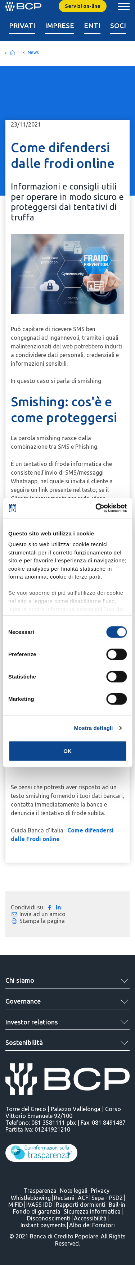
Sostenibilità (24, 1042)
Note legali (73, 1190)
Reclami (64, 1198)
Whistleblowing (31, 1198)
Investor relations (31, 1022)
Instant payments (43, 1225)
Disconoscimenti (49, 1218)
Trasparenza (40, 1190)
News (33, 52)
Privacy (100, 1190)
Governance (23, 1001)
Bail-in (117, 1204)
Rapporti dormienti (80, 1204)
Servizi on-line (82, 6)
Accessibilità (90, 1218)
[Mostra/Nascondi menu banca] (124, 6)
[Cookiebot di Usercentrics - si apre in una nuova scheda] (96, 508)
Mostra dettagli (93, 728)
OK (67, 751)
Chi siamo (19, 980)
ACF (83, 1198)
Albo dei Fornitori (92, 1225)
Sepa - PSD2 (107, 1198)
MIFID (15, 1204)
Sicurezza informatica (92, 1211)
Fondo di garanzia (36, 1211)
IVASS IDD (39, 1204)
